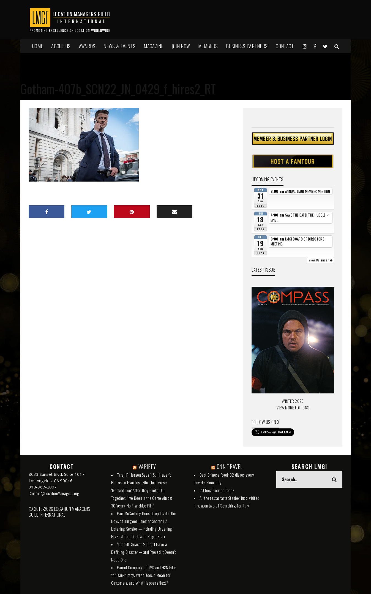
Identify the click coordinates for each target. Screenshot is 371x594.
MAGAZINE (153, 46)
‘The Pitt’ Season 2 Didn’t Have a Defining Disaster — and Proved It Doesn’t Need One (143, 552)
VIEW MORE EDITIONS (293, 407)
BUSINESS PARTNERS (247, 46)
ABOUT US (60, 46)
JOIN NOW (181, 46)
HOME (37, 46)
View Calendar (320, 260)
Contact (285, 46)
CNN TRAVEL (229, 466)
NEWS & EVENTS (119, 46)
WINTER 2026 (293, 401)
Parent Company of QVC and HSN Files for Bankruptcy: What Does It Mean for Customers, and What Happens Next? (143, 575)
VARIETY (147, 466)
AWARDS (87, 46)
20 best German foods (217, 490)
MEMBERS (208, 46)
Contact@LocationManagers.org (54, 493)
